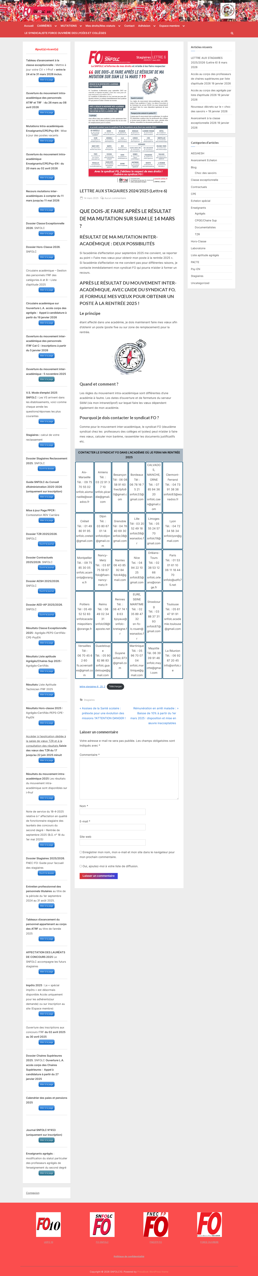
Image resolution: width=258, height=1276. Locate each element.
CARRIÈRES (44, 25)
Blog (194, 167)
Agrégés (200, 213)
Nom (84, 806)
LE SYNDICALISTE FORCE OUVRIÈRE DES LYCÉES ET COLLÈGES (65, 33)
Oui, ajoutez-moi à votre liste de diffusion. (109, 866)
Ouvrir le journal (46, 544)
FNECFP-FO (156, 1242)
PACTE (195, 262)
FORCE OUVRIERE (209, 1242)
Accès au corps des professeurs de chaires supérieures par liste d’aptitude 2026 (211, 78)
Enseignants (198, 207)
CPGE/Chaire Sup (206, 220)
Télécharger (115, 686)
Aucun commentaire (115, 198)
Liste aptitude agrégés (205, 255)
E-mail (85, 821)
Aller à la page (46, 79)
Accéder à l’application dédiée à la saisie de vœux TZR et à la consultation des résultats (46, 741)
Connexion (32, 1193)
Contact (129, 25)
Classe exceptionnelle (204, 179)
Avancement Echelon (204, 160)
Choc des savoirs (205, 173)
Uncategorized (200, 283)
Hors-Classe (198, 241)
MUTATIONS (69, 25)
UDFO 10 (48, 1242)
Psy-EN (195, 269)
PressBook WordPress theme (152, 1271)
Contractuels (199, 187)
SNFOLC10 (62, 9)
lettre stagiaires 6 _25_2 (92, 686)
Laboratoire (198, 248)
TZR (197, 234)
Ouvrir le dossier (46, 468)
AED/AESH (197, 153)
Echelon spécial (200, 200)
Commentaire (90, 754)
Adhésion (144, 25)
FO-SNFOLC (102, 1242)
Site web (85, 836)
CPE (193, 193)
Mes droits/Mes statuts (100, 25)
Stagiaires (89, 699)
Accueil (28, 25)
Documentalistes (205, 227)
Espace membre (169, 25)
